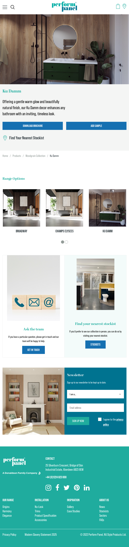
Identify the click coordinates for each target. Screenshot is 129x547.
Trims (37, 511)
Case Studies (73, 511)
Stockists (95, 344)
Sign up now (78, 421)
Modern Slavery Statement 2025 (41, 534)
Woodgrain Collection (35, 156)
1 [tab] (62, 242)
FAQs (101, 520)
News (102, 507)
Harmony (7, 511)
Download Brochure (33, 126)
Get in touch (33, 350)
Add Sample (96, 126)
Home (5, 156)
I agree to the (113, 422)
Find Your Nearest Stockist (26, 137)
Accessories (41, 520)
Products (17, 156)
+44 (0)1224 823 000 (56, 477)
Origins (6, 507)
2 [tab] (66, 242)
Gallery (70, 507)
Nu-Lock (39, 507)
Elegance (7, 515)
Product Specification (45, 515)
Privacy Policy (9, 534)
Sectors (103, 515)
